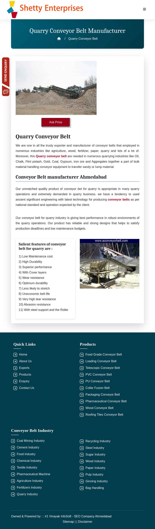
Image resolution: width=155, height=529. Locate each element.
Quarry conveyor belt (51, 156)
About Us (25, 361)
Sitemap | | (70, 521)
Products (25, 374)
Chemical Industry (29, 460)
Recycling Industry (98, 441)
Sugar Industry (95, 454)
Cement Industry (28, 447)
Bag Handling (95, 487)
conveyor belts (119, 199)
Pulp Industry (94, 474)
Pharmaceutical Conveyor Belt (106, 401)
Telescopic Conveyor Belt (103, 367)
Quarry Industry (27, 494)
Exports (24, 367)
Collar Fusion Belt (98, 387)
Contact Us (26, 387)
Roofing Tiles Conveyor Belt (104, 414)
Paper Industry (95, 467)
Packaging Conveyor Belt (103, 394)
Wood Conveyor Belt (99, 408)
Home (23, 354)
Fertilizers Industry (29, 487)
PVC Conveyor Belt (99, 374)
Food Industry (26, 454)
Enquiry (24, 381)
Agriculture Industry (30, 480)
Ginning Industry (97, 481)
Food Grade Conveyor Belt (104, 354)
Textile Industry (27, 467)
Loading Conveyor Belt (101, 361)
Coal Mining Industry (31, 440)
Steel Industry (95, 447)
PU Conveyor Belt (98, 381)
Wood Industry (95, 461)
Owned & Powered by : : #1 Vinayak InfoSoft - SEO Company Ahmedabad (61, 516)
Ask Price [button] (55, 122)
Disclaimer (85, 521)
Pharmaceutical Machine (33, 474)
